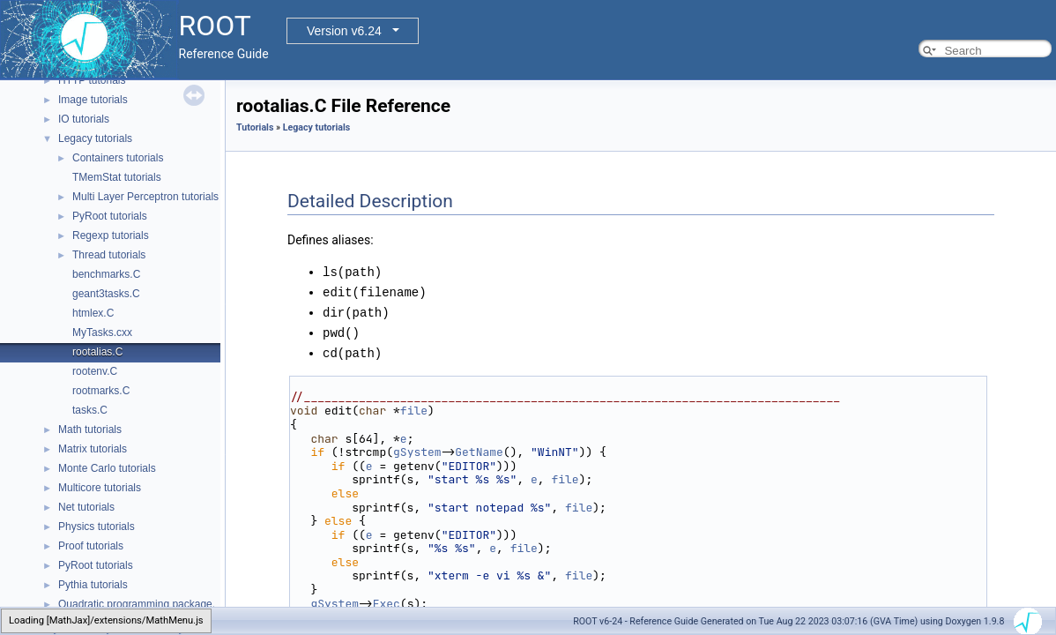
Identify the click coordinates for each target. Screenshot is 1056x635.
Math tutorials (90, 429)
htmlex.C (93, 313)
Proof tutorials (90, 546)
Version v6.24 (344, 31)
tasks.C (90, 410)
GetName (479, 447)
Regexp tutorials (110, 235)
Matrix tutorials (92, 449)
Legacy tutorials (95, 138)
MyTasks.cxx (102, 332)
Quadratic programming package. (136, 604)
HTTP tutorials (91, 80)
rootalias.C (97, 352)
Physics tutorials (96, 526)
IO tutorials (83, 119)
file (414, 406)
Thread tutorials (108, 255)
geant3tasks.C (106, 294)
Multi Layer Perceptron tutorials (145, 196)
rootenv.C (94, 371)
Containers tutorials (117, 158)
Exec (386, 599)
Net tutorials (86, 507)
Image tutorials (93, 99)
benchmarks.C (106, 274)
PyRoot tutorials (109, 216)
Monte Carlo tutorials (107, 468)
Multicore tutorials (99, 488)
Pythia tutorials (93, 585)
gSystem (417, 447)
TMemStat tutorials (116, 177)
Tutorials (254, 127)
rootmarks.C (101, 391)
